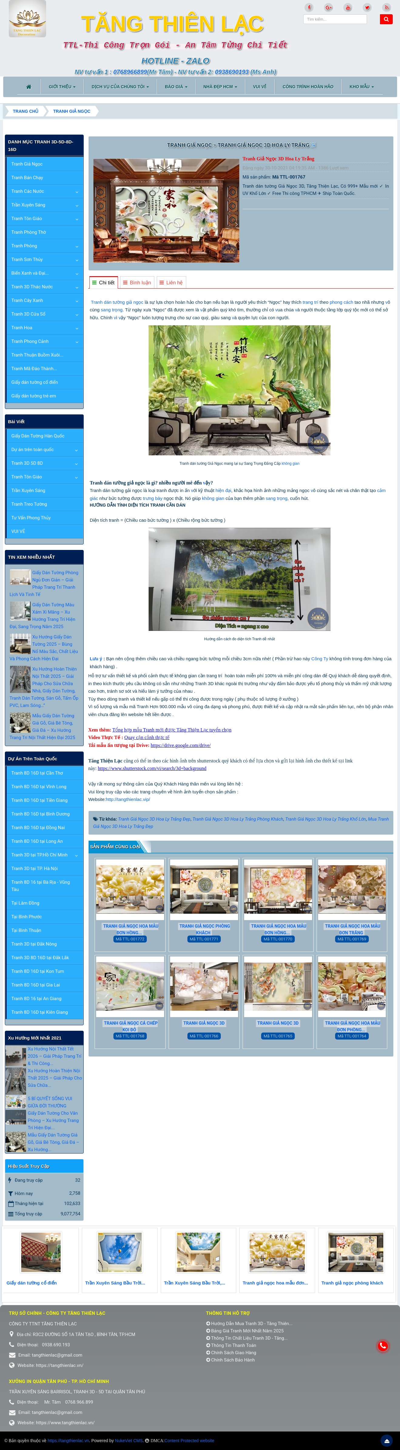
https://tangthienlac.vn (68, 1440)
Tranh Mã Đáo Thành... (34, 368)
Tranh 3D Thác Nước (32, 287)
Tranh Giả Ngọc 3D (204, 1023)
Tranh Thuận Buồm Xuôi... (38, 355)
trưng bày (153, 498)
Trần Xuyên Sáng (28, 205)
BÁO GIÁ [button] (176, 88)
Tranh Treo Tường (29, 504)
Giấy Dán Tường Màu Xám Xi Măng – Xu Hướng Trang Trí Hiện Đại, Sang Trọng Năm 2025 (43, 615)
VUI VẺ (18, 531)
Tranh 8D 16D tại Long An (37, 841)
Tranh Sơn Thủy (27, 259)
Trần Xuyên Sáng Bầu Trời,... (194, 1282)
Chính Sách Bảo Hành (230, 1360)
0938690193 (232, 72)
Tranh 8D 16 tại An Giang (37, 998)
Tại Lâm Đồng (25, 903)
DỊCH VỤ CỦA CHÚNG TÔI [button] (120, 88)
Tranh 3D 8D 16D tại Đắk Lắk (40, 957)
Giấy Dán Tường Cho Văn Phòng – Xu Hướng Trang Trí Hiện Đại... (53, 1120)
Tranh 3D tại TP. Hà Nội (35, 868)
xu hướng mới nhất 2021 (35, 1037)
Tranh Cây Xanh (27, 300)
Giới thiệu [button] (62, 88)
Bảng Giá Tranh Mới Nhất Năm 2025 (245, 1331)
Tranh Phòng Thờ (29, 232)
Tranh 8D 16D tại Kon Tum (38, 971)
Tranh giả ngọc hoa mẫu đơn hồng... (130, 929)
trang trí (310, 302)
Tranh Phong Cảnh (30, 341)
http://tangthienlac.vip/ (128, 799)
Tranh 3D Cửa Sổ (28, 314)
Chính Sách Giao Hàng (231, 1352)
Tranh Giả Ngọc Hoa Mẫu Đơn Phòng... (352, 1026)
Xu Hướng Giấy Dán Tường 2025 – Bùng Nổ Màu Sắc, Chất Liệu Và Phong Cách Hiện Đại (44, 647)
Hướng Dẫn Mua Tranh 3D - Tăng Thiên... (249, 1323)
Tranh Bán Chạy (27, 177)
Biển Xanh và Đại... (30, 273)
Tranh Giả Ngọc (27, 164)
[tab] (103, 283)
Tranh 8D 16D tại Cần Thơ (37, 773)
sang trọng (112, 309)
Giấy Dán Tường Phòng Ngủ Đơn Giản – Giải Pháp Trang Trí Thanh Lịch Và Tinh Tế (44, 583)
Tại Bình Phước (27, 916)
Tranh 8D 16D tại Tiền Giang (40, 800)
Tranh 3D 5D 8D (27, 463)
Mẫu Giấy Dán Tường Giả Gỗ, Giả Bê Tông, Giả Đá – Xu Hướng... (53, 1142)
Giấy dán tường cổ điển (35, 382)
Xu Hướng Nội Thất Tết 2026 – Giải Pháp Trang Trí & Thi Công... (55, 1056)
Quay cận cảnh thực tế (147, 737)
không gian (291, 463)
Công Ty (319, 658)
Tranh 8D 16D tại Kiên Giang (40, 1012)
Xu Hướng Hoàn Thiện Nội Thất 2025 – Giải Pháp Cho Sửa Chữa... (55, 1078)
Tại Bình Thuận (27, 930)
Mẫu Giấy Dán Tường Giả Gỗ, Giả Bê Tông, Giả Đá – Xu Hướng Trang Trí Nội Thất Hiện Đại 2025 (42, 726)
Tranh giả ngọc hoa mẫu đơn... (275, 1282)
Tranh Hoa (22, 327)
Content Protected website (189, 1440)
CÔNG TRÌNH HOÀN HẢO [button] (308, 86)
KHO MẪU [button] (362, 88)
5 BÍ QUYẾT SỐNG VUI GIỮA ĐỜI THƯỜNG (50, 1102)
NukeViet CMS (129, 1440)
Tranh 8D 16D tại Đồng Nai (38, 827)
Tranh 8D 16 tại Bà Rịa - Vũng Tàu (41, 885)
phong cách (341, 302)
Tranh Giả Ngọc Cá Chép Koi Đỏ (131, 1026)
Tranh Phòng (24, 246)
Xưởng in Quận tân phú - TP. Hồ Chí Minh (59, 1381)
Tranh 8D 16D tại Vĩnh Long (39, 786)
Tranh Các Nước (28, 191)
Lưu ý (96, 658)
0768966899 (130, 72)
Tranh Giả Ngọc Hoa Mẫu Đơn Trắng (352, 929)
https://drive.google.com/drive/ (181, 745)
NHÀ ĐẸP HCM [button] (220, 88)
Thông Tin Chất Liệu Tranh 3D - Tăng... (247, 1338)
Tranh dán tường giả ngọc (117, 302)
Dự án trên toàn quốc (33, 449)
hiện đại (223, 490)
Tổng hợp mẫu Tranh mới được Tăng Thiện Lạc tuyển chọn (172, 729)
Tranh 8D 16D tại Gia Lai (36, 985)
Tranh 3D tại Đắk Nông (34, 944)
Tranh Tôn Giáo (27, 218)
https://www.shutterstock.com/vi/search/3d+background (152, 768)
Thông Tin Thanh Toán (231, 1345)
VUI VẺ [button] (260, 86)
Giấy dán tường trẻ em (34, 396)
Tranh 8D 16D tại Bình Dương (41, 814)
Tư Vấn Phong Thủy (31, 518)
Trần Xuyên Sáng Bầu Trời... (115, 1282)
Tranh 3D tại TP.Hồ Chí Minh (40, 855)
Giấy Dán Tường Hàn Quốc (38, 436)
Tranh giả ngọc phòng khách (205, 929)
